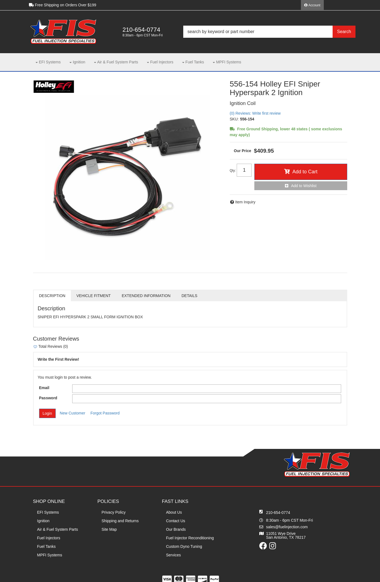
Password (48, 398)
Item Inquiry (245, 202)
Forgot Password (105, 413)
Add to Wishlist (304, 186)
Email (44, 388)
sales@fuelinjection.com (287, 527)
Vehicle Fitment (93, 295)
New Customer (72, 413)
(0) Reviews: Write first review (255, 113)
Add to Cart (304, 171)
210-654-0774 (278, 512)
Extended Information (146, 295)
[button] (269, 32)
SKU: (234, 119)
